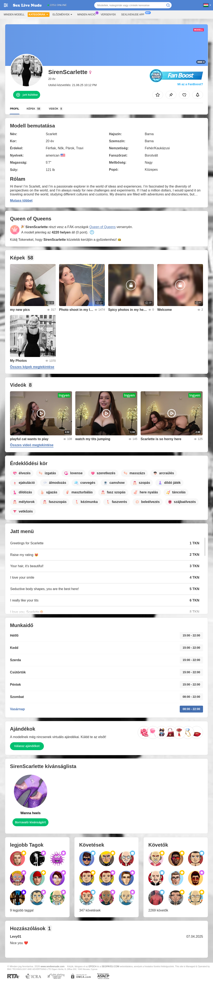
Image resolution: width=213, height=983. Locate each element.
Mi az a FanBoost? (190, 84)
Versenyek (108, 14)
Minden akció (87, 14)
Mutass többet (21, 200)
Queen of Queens (102, 227)
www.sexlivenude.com (52, 966)
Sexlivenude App (133, 14)
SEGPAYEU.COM (110, 966)
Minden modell (14, 14)
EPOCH (92, 966)
